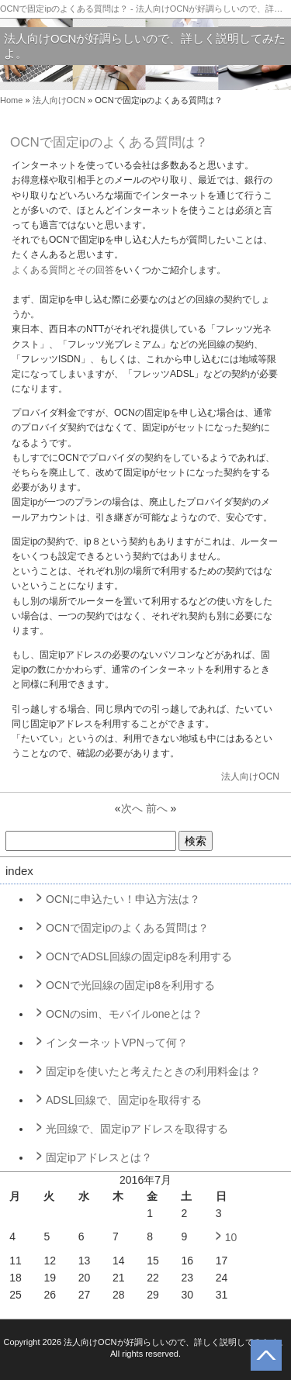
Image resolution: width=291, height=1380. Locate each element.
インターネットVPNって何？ (117, 1042)
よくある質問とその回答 (63, 270)
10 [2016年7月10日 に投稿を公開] (231, 1237)
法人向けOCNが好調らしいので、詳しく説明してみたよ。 (145, 46)
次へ (132, 808)
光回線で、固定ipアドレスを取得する (137, 1128)
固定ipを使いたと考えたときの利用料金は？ (153, 1071)
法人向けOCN (59, 100)
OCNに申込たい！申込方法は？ (123, 899)
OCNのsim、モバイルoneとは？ (124, 1014)
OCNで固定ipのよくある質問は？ (127, 928)
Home (11, 100)
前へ (157, 808)
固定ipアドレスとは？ (99, 1157)
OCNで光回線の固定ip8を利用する (130, 985)
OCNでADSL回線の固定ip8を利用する (139, 956)
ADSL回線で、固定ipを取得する (124, 1100)
